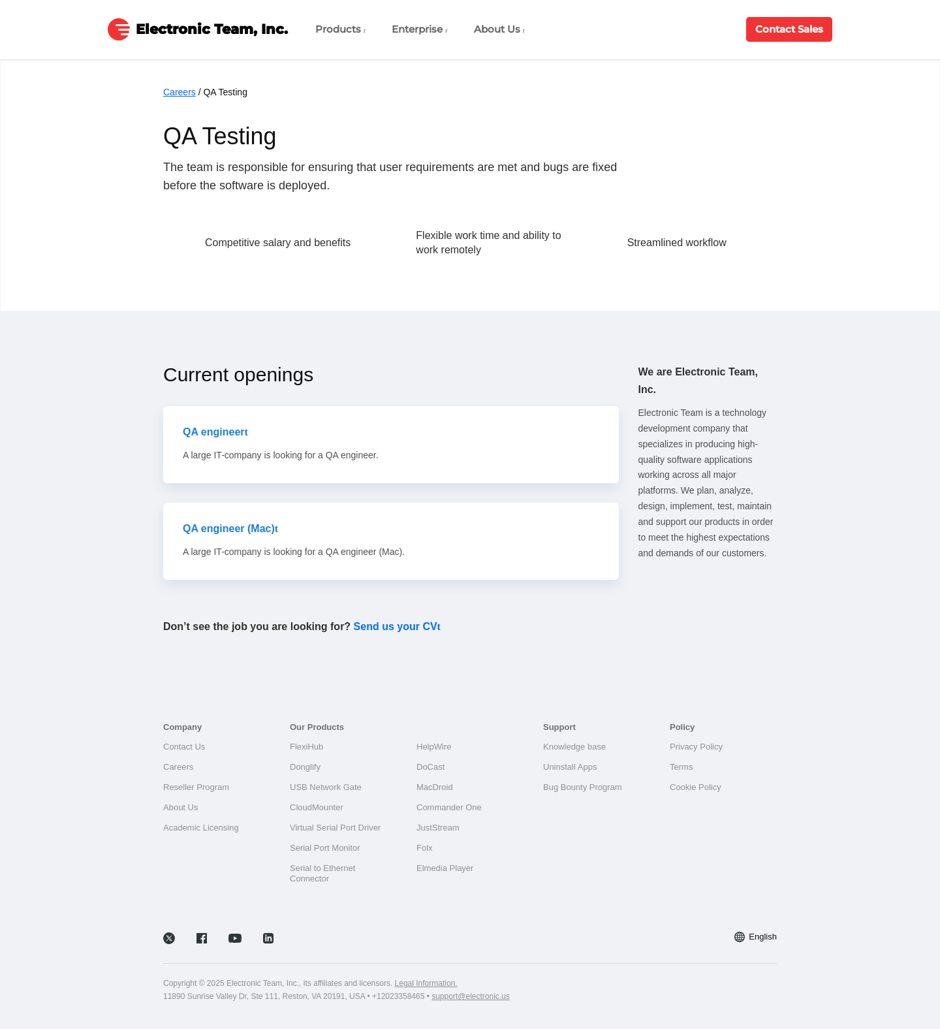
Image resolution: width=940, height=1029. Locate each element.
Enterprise (419, 29)
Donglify (305, 767)
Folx (424, 848)
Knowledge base (574, 747)
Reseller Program (196, 787)
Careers (179, 92)
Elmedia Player (444, 868)
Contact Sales (789, 29)
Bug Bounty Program (582, 787)
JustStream (438, 827)
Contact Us (184, 747)
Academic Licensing (201, 827)
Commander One (449, 807)
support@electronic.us (470, 996)
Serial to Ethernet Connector (322, 873)
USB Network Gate (326, 787)
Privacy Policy (696, 747)
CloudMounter (316, 807)
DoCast (430, 767)
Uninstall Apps (570, 767)
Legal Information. (426, 983)
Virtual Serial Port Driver (335, 827)
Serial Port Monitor (325, 848)
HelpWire (433, 747)
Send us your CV (395, 626)
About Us (499, 29)
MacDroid (434, 787)
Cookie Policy (695, 787)
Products (340, 29)
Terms (681, 767)
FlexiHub (306, 747)
